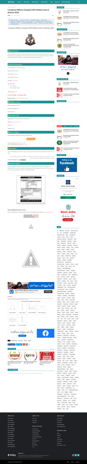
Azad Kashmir (70, 239)
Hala (68, 280)
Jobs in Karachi (10, 420)
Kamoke (58, 306)
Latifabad (59, 322)
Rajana (70, 371)
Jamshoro (63, 297)
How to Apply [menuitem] (65, 2)
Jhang (63, 299)
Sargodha (67, 379)
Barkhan (58, 245)
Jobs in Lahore (10, 418)
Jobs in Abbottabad (11, 446)
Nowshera (59, 356)
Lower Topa (69, 324)
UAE (67, 404)
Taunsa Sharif (66, 398)
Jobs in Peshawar (11, 436)
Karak (63, 308)
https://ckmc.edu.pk (16, 122)
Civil (76, 253)
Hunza (67, 289)
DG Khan (67, 264)
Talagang (66, 392)
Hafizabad (63, 280)
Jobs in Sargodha (11, 434)
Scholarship (59, 381)
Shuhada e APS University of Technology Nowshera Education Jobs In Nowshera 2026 (71, 45)
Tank (69, 396)
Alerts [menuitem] (57, 2)
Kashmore (67, 308)
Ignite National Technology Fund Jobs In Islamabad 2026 (30, 362)
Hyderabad (71, 289)
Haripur (76, 280)
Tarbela (72, 396)
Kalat (77, 301)
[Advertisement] (68, 113)
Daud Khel (72, 257)
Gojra (58, 276)
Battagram (64, 245)
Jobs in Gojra (10, 442)
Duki (74, 266)
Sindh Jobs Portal (15, 23)
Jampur (58, 297)
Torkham (59, 404)
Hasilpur (65, 283)
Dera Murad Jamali (60, 264)
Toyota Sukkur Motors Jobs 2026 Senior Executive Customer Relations (46, 363)
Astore (63, 236)
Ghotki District (64, 274)
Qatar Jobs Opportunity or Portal (29, 23)
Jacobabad (59, 295)
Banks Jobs (69, 243)
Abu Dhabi (67, 230)
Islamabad (72, 293)
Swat (62, 392)
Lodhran (73, 322)
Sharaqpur (59, 383)
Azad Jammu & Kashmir (61, 239)
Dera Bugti (69, 259)
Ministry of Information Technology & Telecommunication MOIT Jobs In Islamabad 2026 (71, 142)
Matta (72, 333)
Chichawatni (69, 251)
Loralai (58, 324)
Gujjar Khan (59, 278)
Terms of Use (59, 441)
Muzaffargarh (59, 345)
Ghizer (75, 272)
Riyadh (74, 373)
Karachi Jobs (44, 20)
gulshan (74, 278)
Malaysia (64, 329)
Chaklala (63, 249)
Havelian (68, 285)
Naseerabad (64, 348)
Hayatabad (74, 285)
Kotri (62, 318)
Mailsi (58, 327)
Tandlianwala (59, 394)
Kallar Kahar (59, 304)
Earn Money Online (13, 20)
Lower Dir (63, 324)
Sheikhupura (69, 383)
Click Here (36, 215)
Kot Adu (76, 316)
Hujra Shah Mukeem (71, 287)
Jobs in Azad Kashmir (61, 426)
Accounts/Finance (74, 230)
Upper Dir (76, 404)
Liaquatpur (68, 322)
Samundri (76, 377)
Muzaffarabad (74, 343)
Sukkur (63, 389)
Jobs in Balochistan (60, 424)
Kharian (25, 340)
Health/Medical (60, 287)
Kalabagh (72, 301)
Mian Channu (72, 335)
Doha (67, 266)
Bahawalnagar (63, 241)
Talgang (71, 392)
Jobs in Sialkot (10, 432)
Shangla (75, 381)
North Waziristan (72, 354)
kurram (68, 318)
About (58, 433)
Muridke (58, 343)
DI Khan (72, 264)
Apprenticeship (72, 234)
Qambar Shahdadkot (61, 368)
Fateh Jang (65, 272)
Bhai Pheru (75, 245)
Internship (67, 293)
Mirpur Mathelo (70, 339)
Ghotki (58, 274)
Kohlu (67, 316)
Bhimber (68, 247)
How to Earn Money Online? (45, 23)
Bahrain (75, 241)
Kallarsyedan (65, 304)
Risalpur (69, 373)
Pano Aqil (59, 360)
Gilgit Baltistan (74, 274)
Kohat (58, 316)
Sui (73, 387)
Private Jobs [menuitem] (35, 2)
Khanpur (59, 312)
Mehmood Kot (65, 335)
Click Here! (23, 143)
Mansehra (71, 331)
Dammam (59, 257)
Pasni (63, 360)
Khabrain (62, 310)
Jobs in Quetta (10, 438)
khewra (72, 312)
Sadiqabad (68, 375)
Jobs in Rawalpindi (11, 430)
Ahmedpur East (73, 232)
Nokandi (71, 352)
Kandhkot (64, 306)
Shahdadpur (65, 381)
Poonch (63, 364)
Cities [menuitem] (51, 2)
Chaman (72, 249)
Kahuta (68, 301)
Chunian (72, 253)
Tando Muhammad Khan (61, 396)
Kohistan (62, 316)
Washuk (68, 406)
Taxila (71, 398)
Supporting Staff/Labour (73, 389)
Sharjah (64, 383)
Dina (58, 266)
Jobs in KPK (59, 422)
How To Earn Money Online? (21, 98)
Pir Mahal (71, 362)
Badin (75, 239)
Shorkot (64, 385)
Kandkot (73, 306)
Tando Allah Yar (66, 394)
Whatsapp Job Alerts (15, 22)
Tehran (75, 398)
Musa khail (68, 343)
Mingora (75, 337)
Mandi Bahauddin (70, 329)
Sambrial (71, 377)
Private (73, 364)
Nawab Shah (59, 350)
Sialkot (73, 385)
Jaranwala (68, 297)
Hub (65, 287)
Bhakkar (58, 247)
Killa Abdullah (68, 314)
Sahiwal (72, 375)
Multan (73, 341)
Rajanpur (75, 371)
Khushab (76, 312)
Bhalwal (63, 247)
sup (66, 389)
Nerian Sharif (59, 352)
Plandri (58, 364)
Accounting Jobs (14, 24)
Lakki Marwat (59, 320)
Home (9, 7)
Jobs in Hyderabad (11, 428)
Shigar (74, 383)
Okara (68, 356)
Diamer (76, 264)
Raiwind (66, 371)
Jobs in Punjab (48, 22)
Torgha (69, 402)
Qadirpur (69, 366)
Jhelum (66, 299)
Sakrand (58, 377)
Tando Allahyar (73, 394)
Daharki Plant (68, 255)
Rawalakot (59, 373)
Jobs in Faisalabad (11, 424)
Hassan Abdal (70, 283)
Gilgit (69, 274)
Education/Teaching (61, 270)
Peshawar (59, 362)
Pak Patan (59, 358)
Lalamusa (65, 320)
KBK (75, 308)
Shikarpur (59, 385)
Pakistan (64, 358)
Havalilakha (59, 285)
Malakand (72, 327)
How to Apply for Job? (61, 445)
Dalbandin (74, 255)
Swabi (58, 392)
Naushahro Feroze (71, 348)
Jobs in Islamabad (11, 422)
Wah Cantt (63, 406)
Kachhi (64, 301)
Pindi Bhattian (65, 362)
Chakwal (67, 249)
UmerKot (71, 404)
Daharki (62, 255)
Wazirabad (73, 406)
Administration (13, 7)
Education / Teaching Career (17, 21)
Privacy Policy (59, 439)
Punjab (16, 74)
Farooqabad (59, 272)
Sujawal (58, 389)
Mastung (63, 333)
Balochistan (63, 243)
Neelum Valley (72, 350)
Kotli (58, 318)
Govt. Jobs (20, 340)
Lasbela (74, 320)
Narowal (58, 348)
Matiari (68, 333)
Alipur (67, 234)
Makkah (62, 327)
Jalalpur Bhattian (71, 295)
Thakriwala (65, 400)
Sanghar (58, 379)
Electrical (68, 270)
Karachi (58, 308)
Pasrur (67, 360)
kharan (63, 312)
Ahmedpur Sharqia (60, 234)
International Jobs (60, 293)
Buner (72, 247)
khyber (63, 314)
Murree (63, 343)
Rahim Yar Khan (60, 371)
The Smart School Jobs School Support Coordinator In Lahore (71, 94)
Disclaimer (59, 443)
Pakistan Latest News (28, 22)
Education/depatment (66, 268)
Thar (69, 400)
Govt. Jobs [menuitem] (26, 2)
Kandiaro (68, 306)
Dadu (58, 255)
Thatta (58, 402)
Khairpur (67, 310)
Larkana (70, 320)
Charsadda (59, 251)
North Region (65, 354)
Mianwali (59, 337)
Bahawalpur (70, 241)
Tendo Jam (59, 400)
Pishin (75, 362)
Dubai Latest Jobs (30, 21)
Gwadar (58, 280)
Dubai (70, 266)
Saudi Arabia (73, 379)
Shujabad (68, 385)
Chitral (68, 253)
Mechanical (59, 335)
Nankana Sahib (72, 345)
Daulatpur (59, 259)
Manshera (76, 331)
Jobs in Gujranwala (11, 440)
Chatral (64, 251)
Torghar (74, 402)
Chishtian (63, 253)
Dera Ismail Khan (68, 262)
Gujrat (70, 278)
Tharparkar (74, 400)
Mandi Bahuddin (60, 331)
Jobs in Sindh (59, 420)
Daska (64, 257)
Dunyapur (59, 268)
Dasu (67, 257)
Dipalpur (62, 266)
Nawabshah (66, 350)
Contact (58, 437)
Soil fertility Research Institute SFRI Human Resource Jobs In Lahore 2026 (15, 363)
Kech (58, 310)
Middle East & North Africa (67, 337)
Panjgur (74, 358)
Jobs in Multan (10, 426)
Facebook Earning (34, 20)
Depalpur (64, 259)
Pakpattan (69, 358)
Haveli (64, 285)
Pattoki (71, 360)
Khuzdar (58, 314)
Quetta (71, 368)
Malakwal (59, 329)
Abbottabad (62, 230)
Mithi (64, 341)
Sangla (63, 379)
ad (57, 232)
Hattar (76, 283)
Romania (62, 375)
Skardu (62, 387)
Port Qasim (68, 364)
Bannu (74, 243)
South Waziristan (68, 387)
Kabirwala (59, 301)
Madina (73, 324)
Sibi (77, 385)
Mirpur (58, 339)
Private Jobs (59, 366)
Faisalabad (73, 270)
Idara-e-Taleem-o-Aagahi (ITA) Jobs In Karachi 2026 (71, 11)
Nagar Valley (66, 345)
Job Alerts (59, 435)
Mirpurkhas (59, 341)
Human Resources (60, 289)
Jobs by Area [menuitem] (44, 2)
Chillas (74, 251)
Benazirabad (69, 245)
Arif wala (59, 236)
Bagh (58, 241)
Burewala (76, 247)
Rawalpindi (65, 373)
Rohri (58, 375)
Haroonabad (59, 283)
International (70, 291)
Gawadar (70, 272)
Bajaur (58, 243)
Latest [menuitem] (19, 2)
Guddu (68, 276)
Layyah (63, 322)
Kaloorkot (71, 304)
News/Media (66, 352)
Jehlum (58, 299)
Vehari (58, 406)
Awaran (71, 236)
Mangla (66, 331)
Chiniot (58, 253)
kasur (72, 308)
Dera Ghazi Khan (60, 262)
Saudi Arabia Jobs (39, 22)
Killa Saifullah (75, 314)
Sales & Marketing (65, 377)
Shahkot (70, 381)
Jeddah (73, 297)
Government (15, 80)
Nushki (64, 356)
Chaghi (58, 249)
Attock (67, 236)
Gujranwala (65, 278)
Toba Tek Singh (64, 402)
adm (61, 232)
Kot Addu (71, 316)
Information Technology (61, 291)
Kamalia (76, 304)
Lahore (77, 318)
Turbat (63, 404)
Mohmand (68, 341)
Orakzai (72, 356)
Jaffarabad (65, 295)
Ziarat (67, 408)
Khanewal (72, 310)
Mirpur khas (64, 339)
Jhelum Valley (72, 299)
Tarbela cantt (59, 398)
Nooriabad (59, 354)
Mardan (58, 333)
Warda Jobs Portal (18, 462)
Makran (67, 327)
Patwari (75, 360)
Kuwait (73, 318)
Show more (52, 348)
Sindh (65, 126)
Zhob (64, 408)
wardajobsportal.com (49, 212)
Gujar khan (73, 276)
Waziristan (59, 408)
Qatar (68, 368)
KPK (71, 126)
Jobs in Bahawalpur (11, 444)
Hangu (71, 280)
